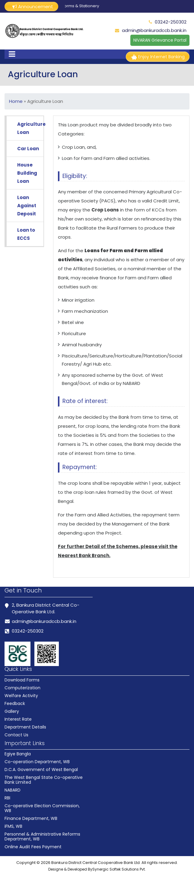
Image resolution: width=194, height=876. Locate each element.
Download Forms (22, 680)
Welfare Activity (21, 695)
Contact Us (16, 734)
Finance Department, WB (31, 818)
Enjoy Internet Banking (158, 57)
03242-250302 (170, 22)
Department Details (25, 727)
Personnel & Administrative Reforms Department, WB (42, 836)
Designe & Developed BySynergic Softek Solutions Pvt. (97, 869)
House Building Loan (27, 173)
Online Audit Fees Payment (33, 846)
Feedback (15, 703)
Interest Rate (18, 719)
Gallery (12, 711)
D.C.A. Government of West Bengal (41, 769)
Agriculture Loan (30, 128)
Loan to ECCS (26, 234)
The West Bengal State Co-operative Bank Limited (44, 780)
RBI (7, 797)
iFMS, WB (13, 826)
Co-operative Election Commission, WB (42, 808)
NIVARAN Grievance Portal (159, 40)
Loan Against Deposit (26, 205)
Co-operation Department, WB (37, 761)
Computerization (22, 687)
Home (16, 101)
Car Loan (28, 148)
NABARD (13, 790)
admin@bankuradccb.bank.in (154, 30)
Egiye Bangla (18, 753)
